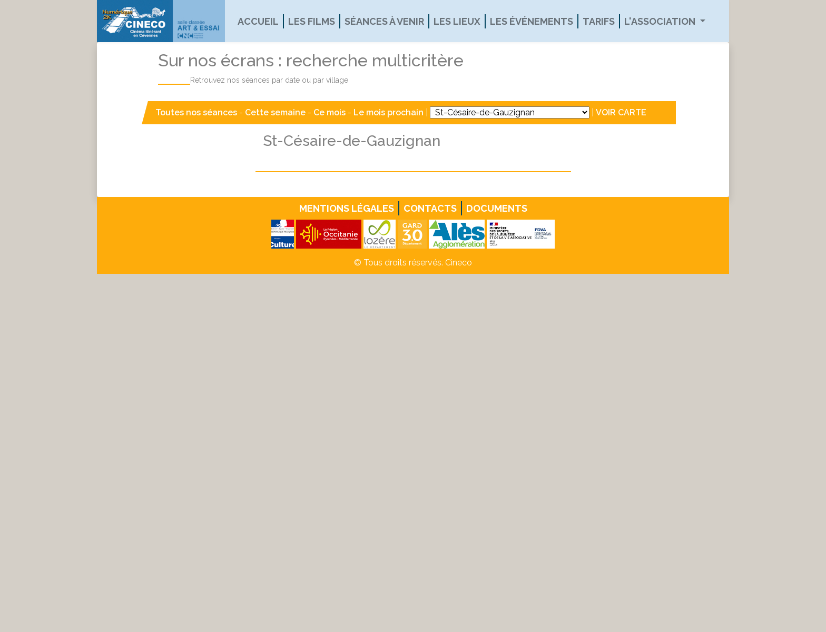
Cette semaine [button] (275, 112)
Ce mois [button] (329, 112)
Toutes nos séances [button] (197, 112)
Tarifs (599, 21)
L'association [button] (660, 21)
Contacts (430, 208)
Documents (496, 208)
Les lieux (457, 21)
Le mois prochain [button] (388, 112)
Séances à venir (384, 21)
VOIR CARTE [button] (621, 112)
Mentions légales (346, 208)
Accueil (258, 21)
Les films (311, 21)
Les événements (531, 21)
